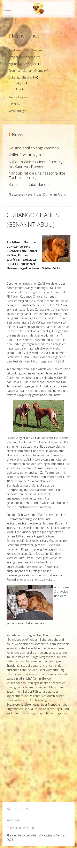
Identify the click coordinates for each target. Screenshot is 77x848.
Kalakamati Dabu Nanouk (30, 184)
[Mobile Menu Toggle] (8, 9)
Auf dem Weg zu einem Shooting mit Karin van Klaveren (36, 164)
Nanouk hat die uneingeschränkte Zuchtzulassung (37, 175)
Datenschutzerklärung (21, 828)
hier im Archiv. (57, 194)
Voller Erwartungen (25, 154)
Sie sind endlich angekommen (34, 147)
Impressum (14, 820)
